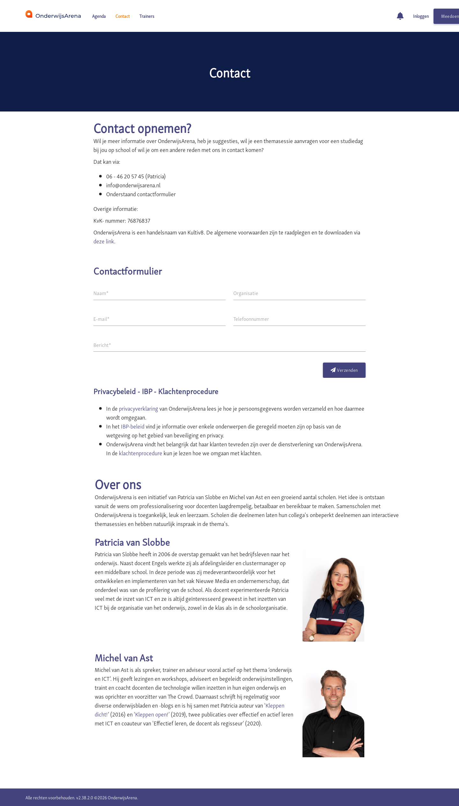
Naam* (100, 293)
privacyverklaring (138, 408)
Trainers (146, 15)
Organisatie (245, 293)
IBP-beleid (132, 425)
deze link (103, 240)
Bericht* (102, 345)
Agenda (99, 15)
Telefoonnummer (251, 318)
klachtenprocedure (140, 452)
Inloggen (421, 15)
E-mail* (101, 318)
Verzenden (344, 370)
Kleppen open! (151, 713)
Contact (122, 15)
